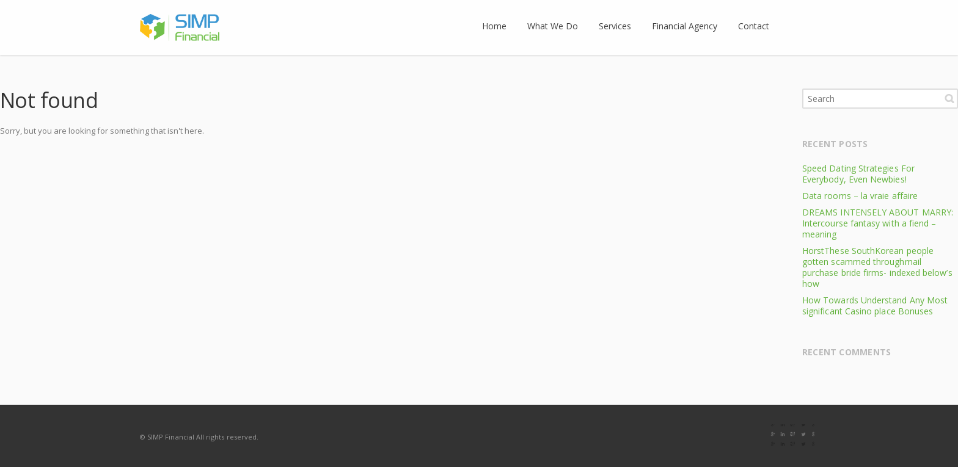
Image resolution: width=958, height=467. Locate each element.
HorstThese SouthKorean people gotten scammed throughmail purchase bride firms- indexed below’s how (877, 267)
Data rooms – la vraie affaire (860, 195)
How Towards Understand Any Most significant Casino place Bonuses (875, 305)
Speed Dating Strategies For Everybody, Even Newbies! (858, 173)
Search (949, 98)
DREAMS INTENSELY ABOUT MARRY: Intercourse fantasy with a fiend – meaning (877, 223)
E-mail (806, 436)
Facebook (780, 436)
